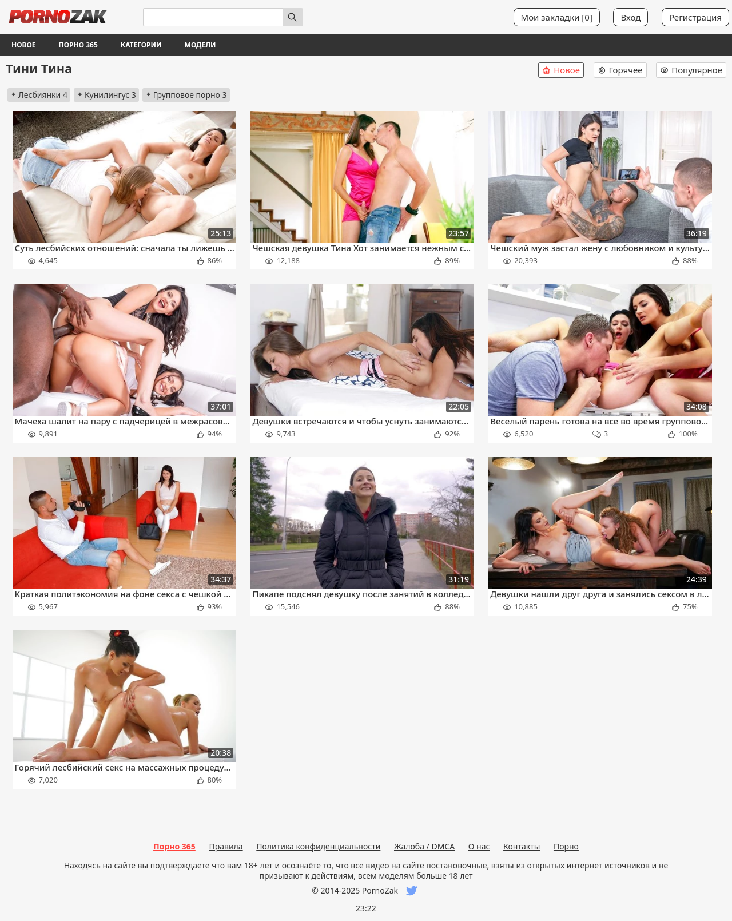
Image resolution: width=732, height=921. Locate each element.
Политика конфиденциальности (318, 846)
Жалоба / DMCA (424, 846)
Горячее (620, 70)
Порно (566, 846)
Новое (23, 45)
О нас (479, 846)
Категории (141, 45)
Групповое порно (186, 94)
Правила (225, 846)
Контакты (521, 846)
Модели (200, 45)
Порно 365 (78, 45)
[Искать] (293, 17)
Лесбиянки (38, 94)
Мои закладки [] (556, 17)
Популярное (691, 70)
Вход (630, 17)
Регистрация (695, 17)
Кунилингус (106, 94)
